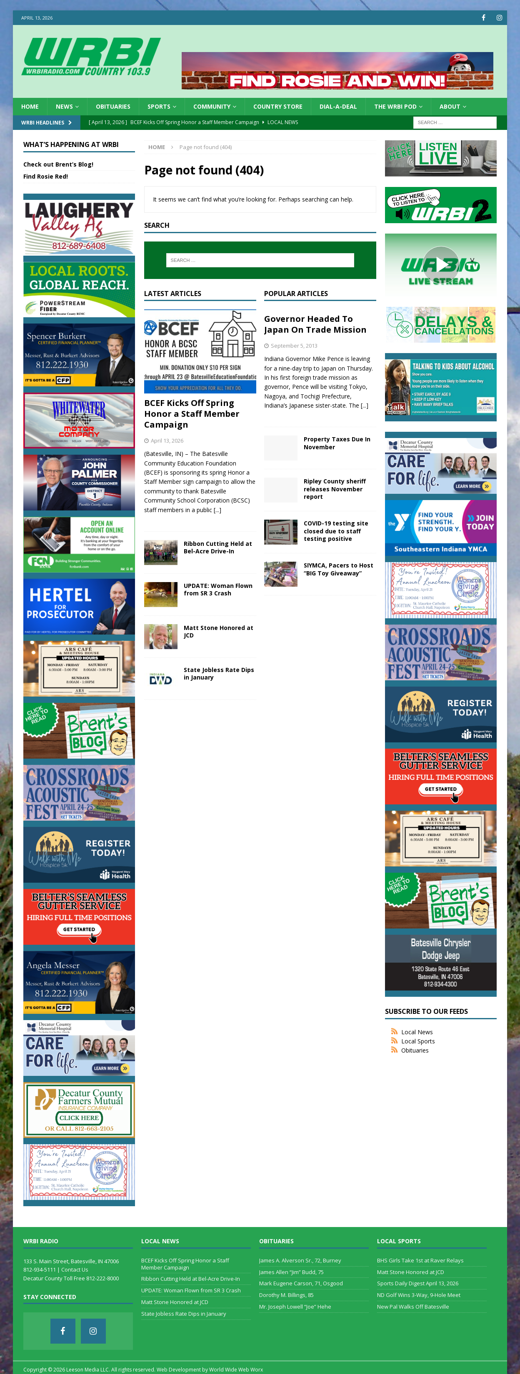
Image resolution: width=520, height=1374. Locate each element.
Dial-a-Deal (338, 106)
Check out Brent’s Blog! (58, 164)
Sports (159, 106)
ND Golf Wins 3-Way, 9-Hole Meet (418, 1295)
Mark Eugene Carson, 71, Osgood (301, 1283)
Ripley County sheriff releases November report (335, 488)
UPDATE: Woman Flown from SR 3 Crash (218, 589)
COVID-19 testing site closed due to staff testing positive (336, 530)
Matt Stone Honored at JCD (218, 631)
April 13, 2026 (167, 440)
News (64, 106)
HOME (30, 106)
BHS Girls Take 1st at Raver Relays (420, 1260)
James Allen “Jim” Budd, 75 (291, 1272)
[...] (217, 510)
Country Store (277, 106)
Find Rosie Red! (45, 176)
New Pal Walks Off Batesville (413, 1306)
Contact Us (74, 1269)
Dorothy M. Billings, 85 (286, 1295)
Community (211, 106)
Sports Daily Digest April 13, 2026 (417, 1283)
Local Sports (418, 1041)
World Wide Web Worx (236, 1369)
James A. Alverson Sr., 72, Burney (300, 1260)
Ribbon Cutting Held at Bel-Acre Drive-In (218, 547)
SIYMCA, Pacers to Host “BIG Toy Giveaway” (338, 569)
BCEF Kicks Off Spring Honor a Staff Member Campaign (192, 413)
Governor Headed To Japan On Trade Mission (315, 324)
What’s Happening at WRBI (71, 144)
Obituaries (113, 106)
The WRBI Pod (395, 106)
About (450, 106)
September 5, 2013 (294, 345)
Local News (417, 1032)
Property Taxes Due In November (337, 443)
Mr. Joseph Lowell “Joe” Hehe (295, 1306)
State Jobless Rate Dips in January (219, 673)
